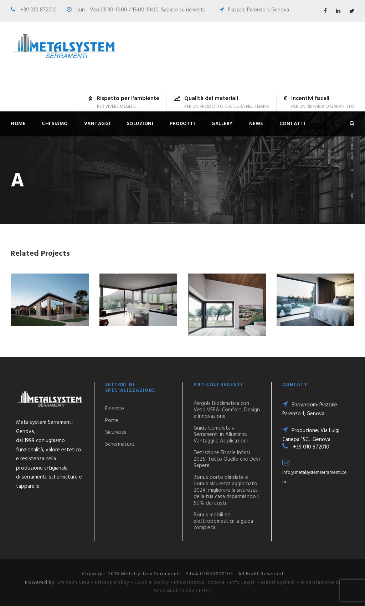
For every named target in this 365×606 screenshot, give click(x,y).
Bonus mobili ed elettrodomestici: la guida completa (223, 521)
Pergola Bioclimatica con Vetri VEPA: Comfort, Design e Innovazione (227, 410)
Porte (111, 420)
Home (18, 124)
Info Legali (243, 583)
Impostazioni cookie (199, 583)
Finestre (114, 409)
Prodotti (182, 124)
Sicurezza (116, 432)
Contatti (292, 124)
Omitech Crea (73, 583)
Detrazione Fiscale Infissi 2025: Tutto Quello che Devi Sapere (227, 459)
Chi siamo (55, 124)
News (256, 124)
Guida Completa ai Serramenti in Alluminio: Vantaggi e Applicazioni (221, 434)
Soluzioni (140, 124)
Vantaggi (97, 124)
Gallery (222, 124)
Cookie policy (151, 583)
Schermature (119, 444)
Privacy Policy (112, 583)
